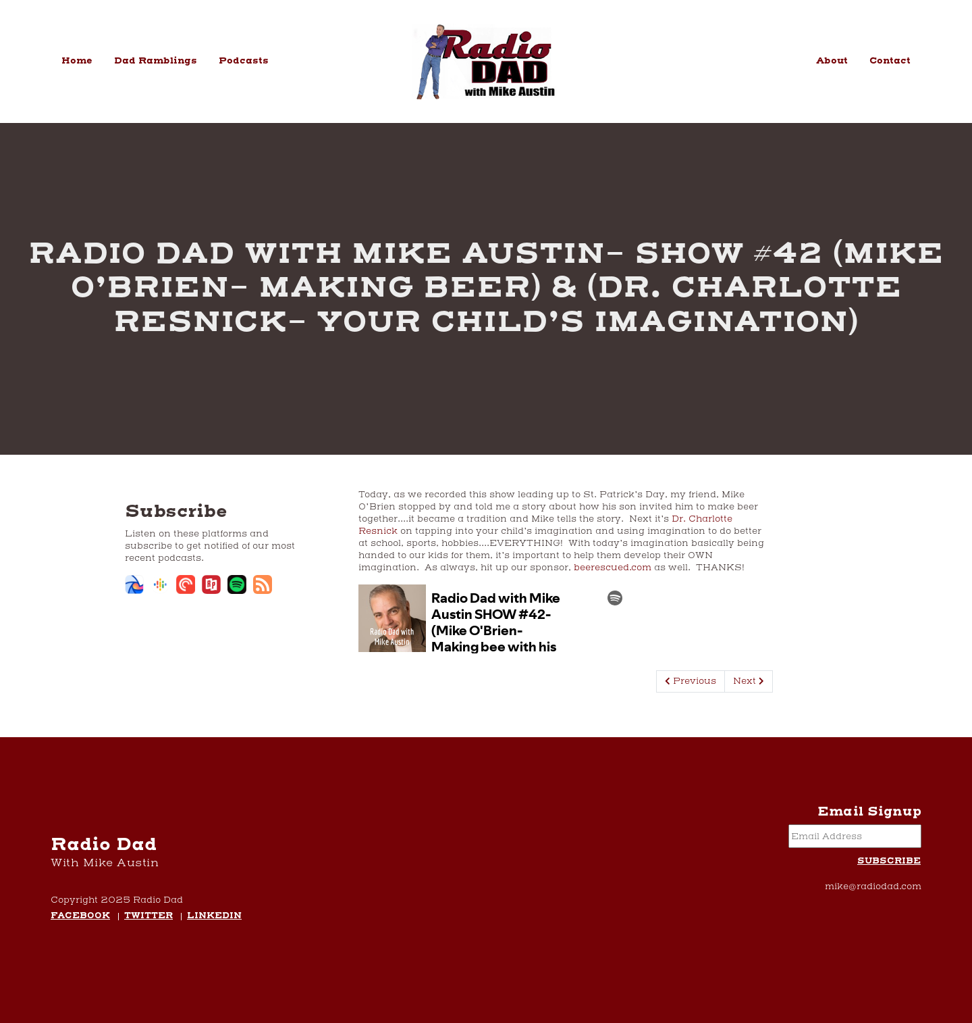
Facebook (80, 916)
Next (748, 681)
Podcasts (244, 61)
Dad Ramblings (155, 61)
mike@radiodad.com (873, 886)
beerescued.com (612, 567)
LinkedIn (214, 916)
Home (76, 61)
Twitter (148, 916)
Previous (690, 681)
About (832, 61)
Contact (890, 61)
